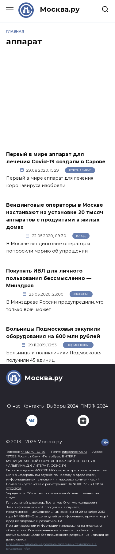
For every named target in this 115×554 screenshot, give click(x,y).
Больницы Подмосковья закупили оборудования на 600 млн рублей (53, 332)
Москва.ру (60, 9)
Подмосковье (78, 345)
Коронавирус (80, 170)
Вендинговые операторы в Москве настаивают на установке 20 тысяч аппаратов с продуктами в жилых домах (54, 216)
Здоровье (81, 294)
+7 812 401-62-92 (33, 452)
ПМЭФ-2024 (94, 406)
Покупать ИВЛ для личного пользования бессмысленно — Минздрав (48, 278)
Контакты (33, 406)
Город (81, 235)
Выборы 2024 (62, 406)
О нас (13, 406)
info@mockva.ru (74, 452)
